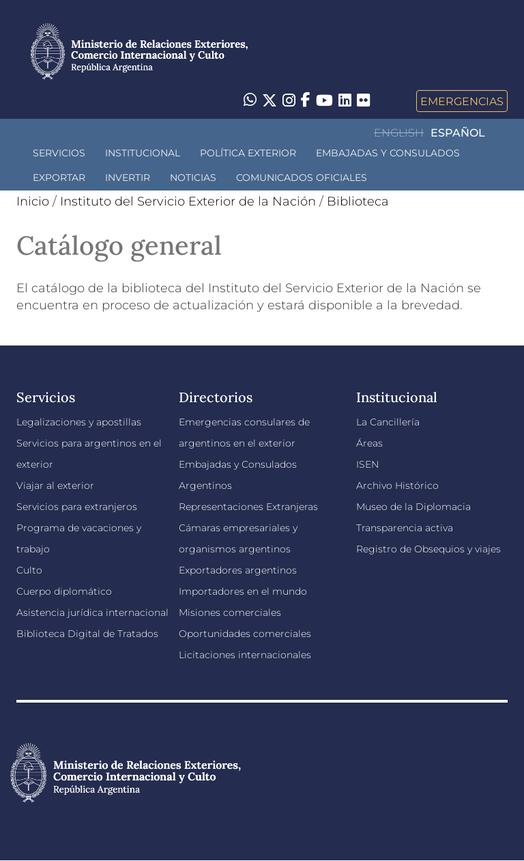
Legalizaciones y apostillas (78, 422)
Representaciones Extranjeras (248, 506)
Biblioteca (358, 201)
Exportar (59, 177)
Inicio (32, 201)
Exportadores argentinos (238, 570)
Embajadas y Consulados (388, 153)
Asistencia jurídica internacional (92, 612)
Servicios (59, 153)
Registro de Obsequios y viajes (428, 549)
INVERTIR (127, 177)
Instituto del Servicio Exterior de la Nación (188, 201)
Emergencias (462, 101)
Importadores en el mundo (243, 591)
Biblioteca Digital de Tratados (87, 633)
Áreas (369, 443)
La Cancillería (388, 422)
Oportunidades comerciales (245, 633)
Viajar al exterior (55, 485)
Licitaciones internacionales (245, 655)
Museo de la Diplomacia (413, 506)
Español (458, 132)
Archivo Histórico (397, 485)
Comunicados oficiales (301, 177)
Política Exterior (248, 153)
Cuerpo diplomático (64, 591)
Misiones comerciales (230, 612)
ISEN (367, 464)
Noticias (193, 177)
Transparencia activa (404, 528)
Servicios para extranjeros (76, 506)
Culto (29, 570)
